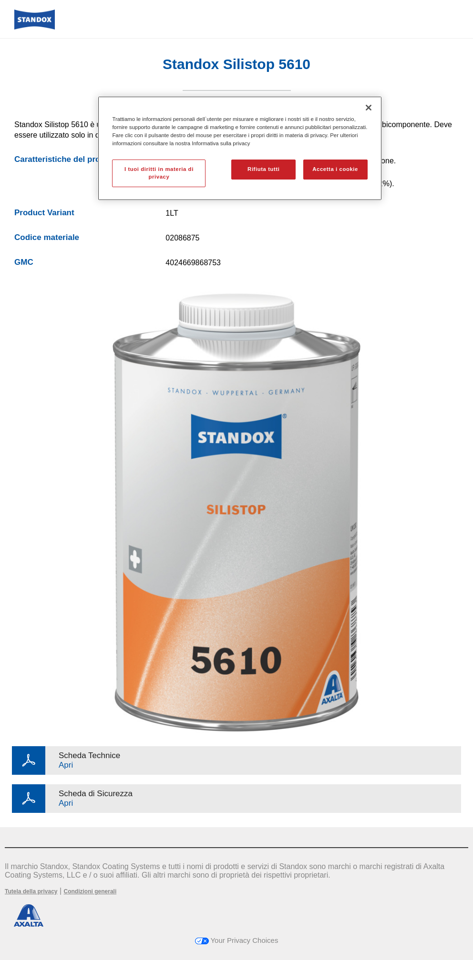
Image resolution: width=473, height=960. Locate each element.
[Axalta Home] (34, 27)
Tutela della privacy (31, 891)
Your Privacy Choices (236, 940)
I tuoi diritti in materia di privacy (159, 173)
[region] (239, 148)
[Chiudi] (368, 107)
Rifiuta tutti (263, 169)
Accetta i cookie (335, 169)
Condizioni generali (90, 891)
